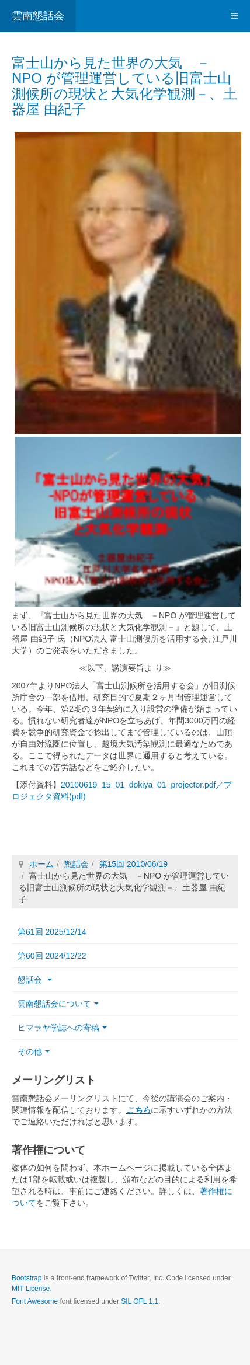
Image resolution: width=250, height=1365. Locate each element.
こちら (138, 1110)
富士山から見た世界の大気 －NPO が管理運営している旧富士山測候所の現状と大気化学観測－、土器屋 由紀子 (124, 86)
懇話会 (76, 864)
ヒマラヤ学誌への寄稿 (62, 1027)
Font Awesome (35, 1301)
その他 (34, 1051)
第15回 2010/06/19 (133, 864)
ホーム (41, 864)
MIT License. (31, 1288)
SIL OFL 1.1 (139, 1301)
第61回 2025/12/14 (52, 931)
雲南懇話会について (58, 1003)
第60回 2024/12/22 (52, 955)
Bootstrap (26, 1278)
